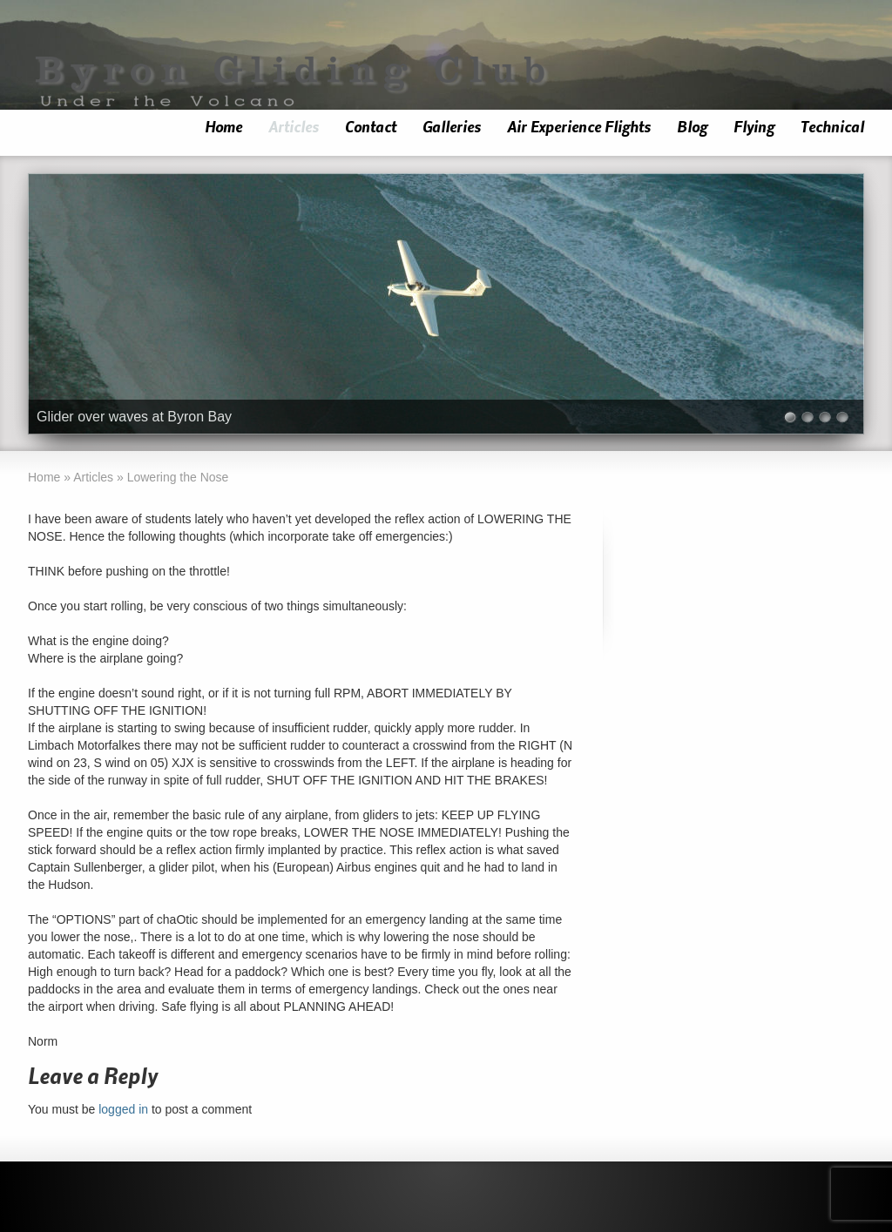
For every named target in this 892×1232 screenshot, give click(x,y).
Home (223, 127)
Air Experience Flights (579, 127)
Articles (293, 127)
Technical (832, 127)
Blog (692, 127)
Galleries (451, 127)
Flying (753, 127)
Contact (370, 127)
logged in (123, 1109)
